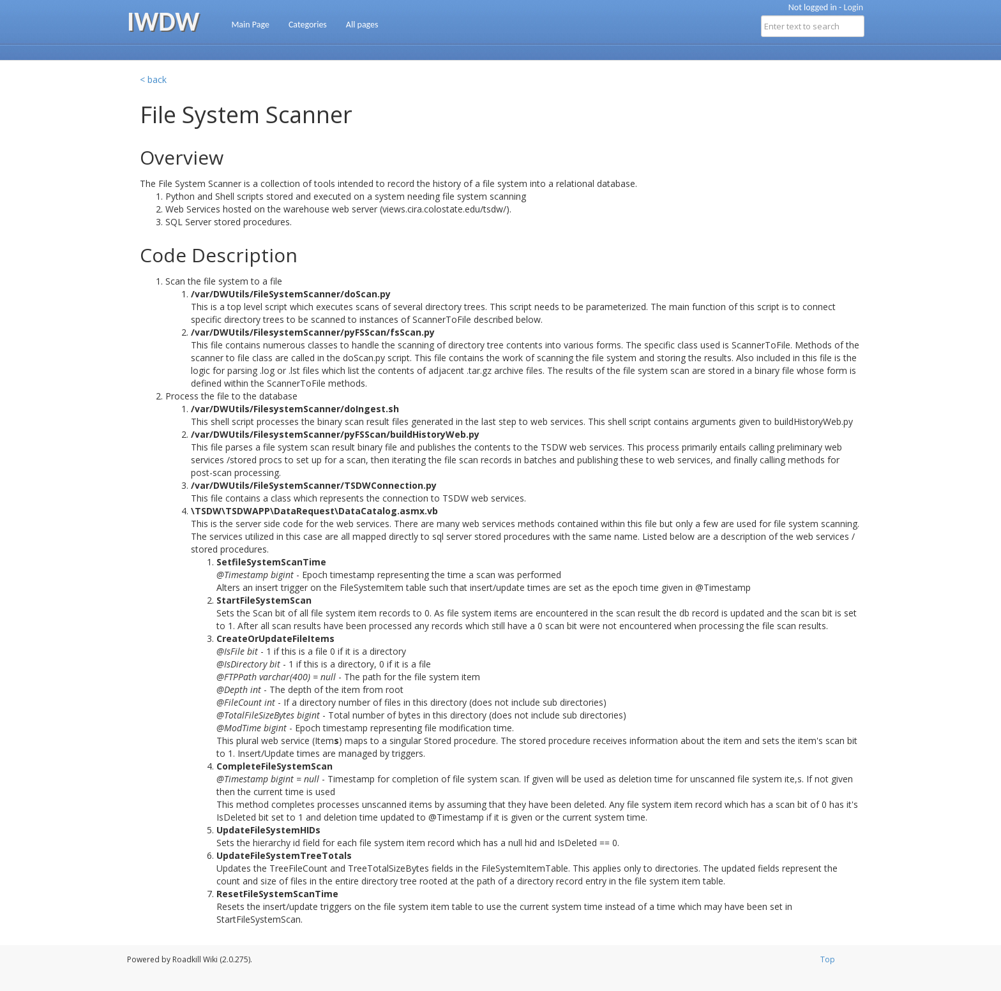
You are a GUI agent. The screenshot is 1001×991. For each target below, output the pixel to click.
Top (827, 959)
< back (153, 79)
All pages (362, 24)
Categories (308, 24)
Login (853, 7)
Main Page (250, 24)
